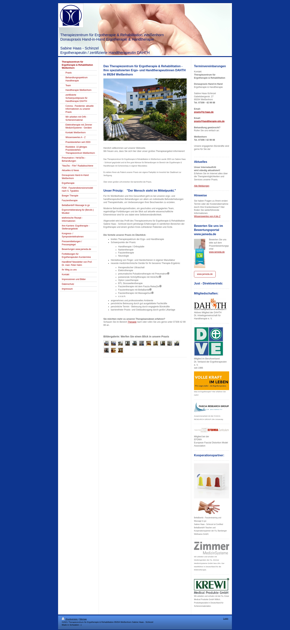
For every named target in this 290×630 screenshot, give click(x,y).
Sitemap (83, 619)
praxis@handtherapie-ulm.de (209, 121)
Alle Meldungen (201, 186)
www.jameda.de (217, 252)
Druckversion (70, 619)
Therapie (132, 322)
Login (225, 618)
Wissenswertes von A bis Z (207, 216)
